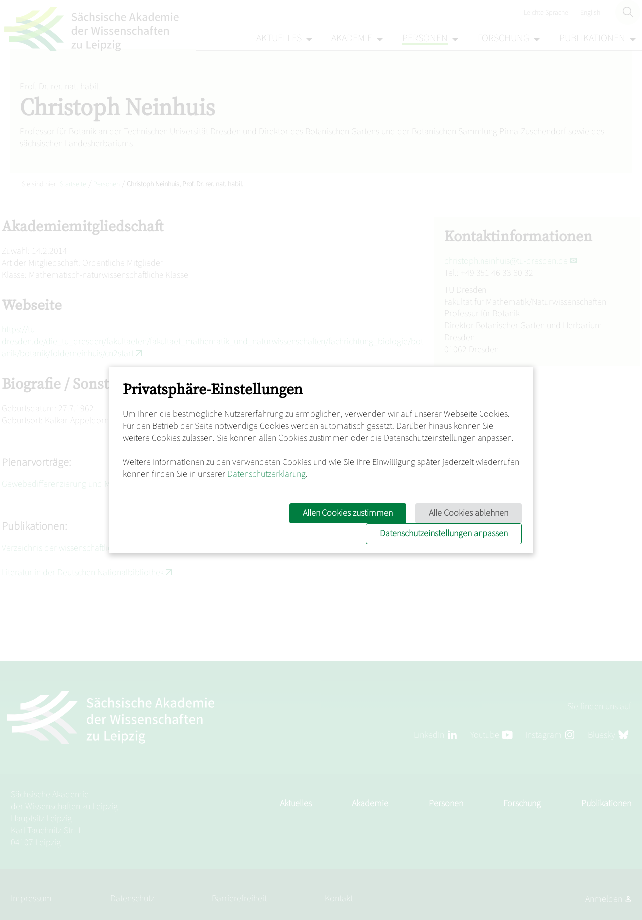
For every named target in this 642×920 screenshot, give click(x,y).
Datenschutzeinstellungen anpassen (444, 533)
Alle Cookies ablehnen (468, 513)
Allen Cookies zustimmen (348, 513)
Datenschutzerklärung (266, 474)
